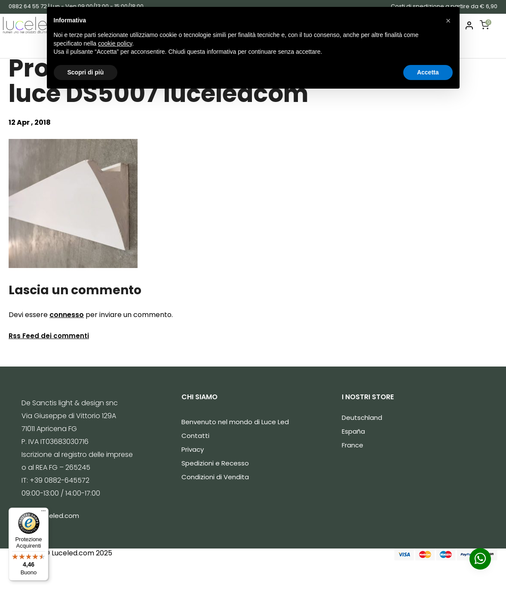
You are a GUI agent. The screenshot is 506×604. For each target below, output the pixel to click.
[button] (448, 21)
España (353, 431)
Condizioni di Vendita (215, 476)
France (352, 445)
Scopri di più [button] (85, 72)
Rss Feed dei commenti (49, 335)
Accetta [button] (428, 72)
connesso (66, 315)
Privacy (192, 449)
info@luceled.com (50, 515)
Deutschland (362, 417)
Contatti (195, 435)
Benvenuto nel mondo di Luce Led (235, 421)
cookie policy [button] (115, 43)
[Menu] (43, 513)
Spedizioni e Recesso (215, 463)
